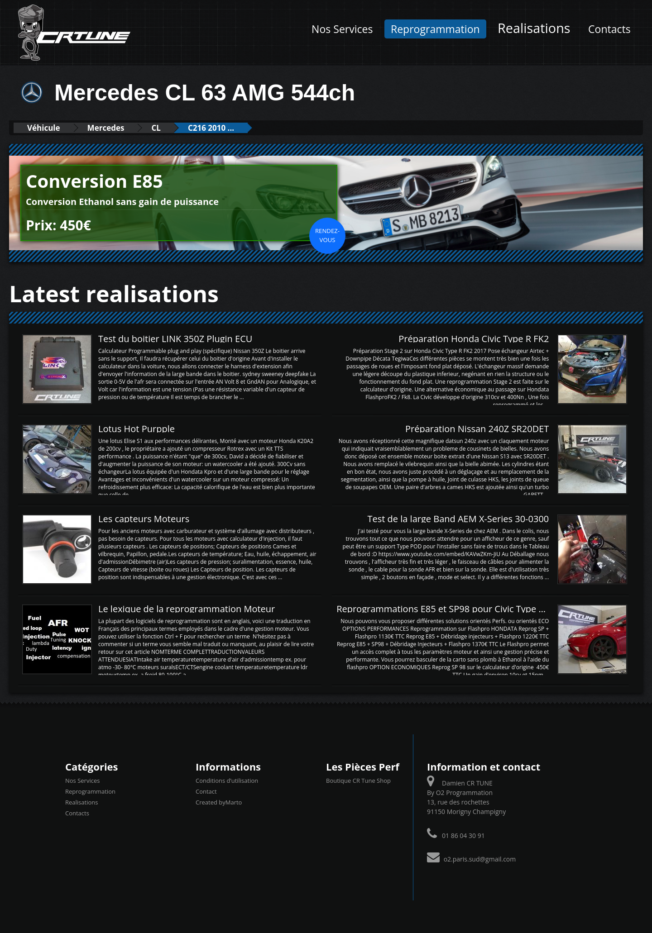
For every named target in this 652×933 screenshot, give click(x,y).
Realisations (534, 28)
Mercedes (106, 128)
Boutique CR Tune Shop (358, 780)
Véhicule (43, 128)
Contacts (609, 29)
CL (155, 128)
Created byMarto (219, 802)
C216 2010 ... (211, 128)
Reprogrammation (435, 29)
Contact (206, 791)
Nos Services (342, 29)
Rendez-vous (327, 235)
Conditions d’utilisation (227, 780)
